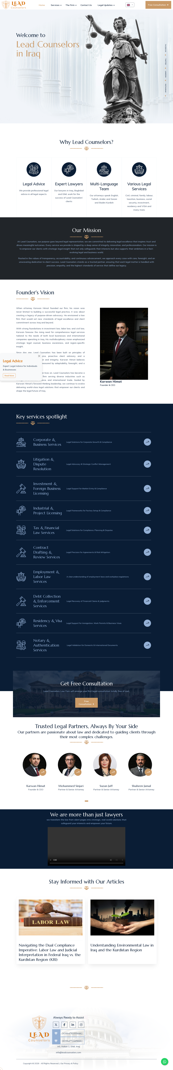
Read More (9, 375)
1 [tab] (86, 801)
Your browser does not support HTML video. (86, 846)
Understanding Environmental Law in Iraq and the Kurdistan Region (122, 947)
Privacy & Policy (71, 1063)
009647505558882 (72, 1033)
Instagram (166, 88)
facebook (166, 48)
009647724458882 (72, 1041)
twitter (166, 61)
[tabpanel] (33, 773)
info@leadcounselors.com (68, 1052)
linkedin (166, 74)
